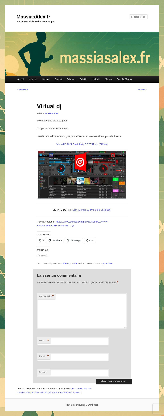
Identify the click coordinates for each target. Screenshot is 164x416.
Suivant (143, 89)
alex (75, 263)
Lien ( (76, 209)
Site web (43, 372)
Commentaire (46, 296)
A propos (33, 79)
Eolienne (71, 79)
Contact (58, 79)
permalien (107, 263)
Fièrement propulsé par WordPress (82, 405)
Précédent (22, 89)
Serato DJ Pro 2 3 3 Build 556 (95, 209)
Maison (108, 79)
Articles (66, 263)
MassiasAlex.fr (33, 16)
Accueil (20, 79)
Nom (44, 340)
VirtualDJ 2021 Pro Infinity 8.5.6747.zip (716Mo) (81, 144)
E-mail (44, 356)
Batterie (46, 79)
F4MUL (83, 79)
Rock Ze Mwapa (124, 79)
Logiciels (96, 79)
